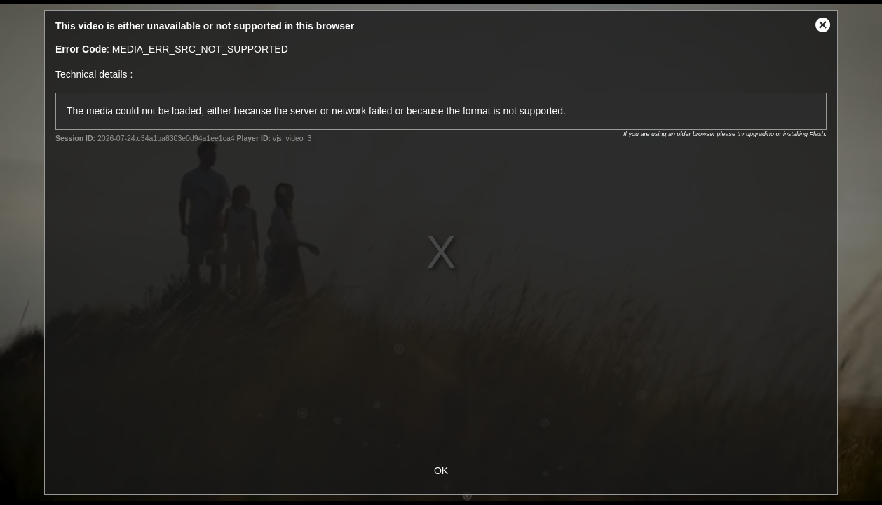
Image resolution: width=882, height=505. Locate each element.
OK (441, 470)
